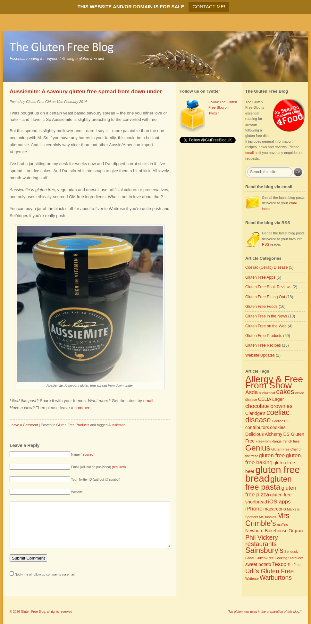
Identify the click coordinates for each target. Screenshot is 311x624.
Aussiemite (116, 425)
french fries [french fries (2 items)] (291, 441)
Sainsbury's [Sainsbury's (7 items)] (264, 550)
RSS (265, 244)
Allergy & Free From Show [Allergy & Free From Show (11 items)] (274, 382)
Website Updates (260, 355)
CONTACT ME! (208, 6)
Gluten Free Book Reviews (268, 287)
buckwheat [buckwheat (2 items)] (267, 393)
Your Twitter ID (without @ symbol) (96, 479)
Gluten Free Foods (261, 306)
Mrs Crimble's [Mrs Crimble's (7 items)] (267, 519)
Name (83, 454)
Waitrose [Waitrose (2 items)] (252, 578)
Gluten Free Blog (33, 611)
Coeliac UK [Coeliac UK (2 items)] (280, 421)
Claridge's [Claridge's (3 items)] (255, 413)
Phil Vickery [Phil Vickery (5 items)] (261, 537)
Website (77, 492)
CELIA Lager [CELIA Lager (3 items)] (271, 399)
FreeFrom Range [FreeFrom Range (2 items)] (269, 441)
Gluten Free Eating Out (265, 297)
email (148, 400)
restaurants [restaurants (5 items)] (261, 543)
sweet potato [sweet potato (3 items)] (258, 564)
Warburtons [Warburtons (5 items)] (276, 577)
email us (251, 153)
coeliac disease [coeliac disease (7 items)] (267, 416)
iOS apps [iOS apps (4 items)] (279, 501)
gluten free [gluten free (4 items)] (272, 455)
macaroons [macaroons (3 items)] (275, 508)
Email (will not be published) (98, 467)
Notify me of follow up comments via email (45, 584)
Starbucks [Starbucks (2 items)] (295, 558)
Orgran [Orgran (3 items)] (296, 530)
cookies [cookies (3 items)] (277, 427)
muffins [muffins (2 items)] (282, 525)
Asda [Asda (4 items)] (251, 392)
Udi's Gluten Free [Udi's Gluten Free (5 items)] (269, 571)
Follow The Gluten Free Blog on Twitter (222, 107)
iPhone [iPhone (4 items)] (253, 508)
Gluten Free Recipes (263, 345)
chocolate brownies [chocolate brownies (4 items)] (268, 406)
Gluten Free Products (72, 425)
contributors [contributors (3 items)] (257, 427)
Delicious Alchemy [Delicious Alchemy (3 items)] (263, 434)
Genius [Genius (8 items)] (257, 447)
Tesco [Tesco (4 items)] (279, 564)
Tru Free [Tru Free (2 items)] (294, 565)
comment (82, 407)
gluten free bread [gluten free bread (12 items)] (272, 474)
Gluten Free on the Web (266, 326)
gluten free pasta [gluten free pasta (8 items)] (268, 483)
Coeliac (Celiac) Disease (266, 267)
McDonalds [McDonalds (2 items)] (267, 517)
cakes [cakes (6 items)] (285, 392)
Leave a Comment (24, 425)
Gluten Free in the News (266, 316)
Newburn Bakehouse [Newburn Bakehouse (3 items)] (266, 530)
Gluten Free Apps (260, 277)
